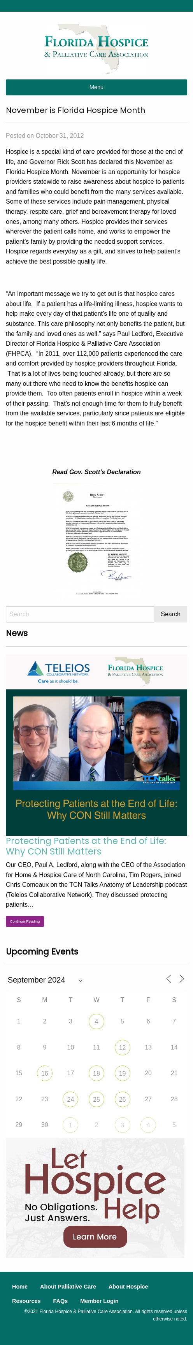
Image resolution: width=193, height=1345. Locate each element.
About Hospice (128, 1286)
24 (70, 1099)
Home (20, 1286)
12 (122, 1047)
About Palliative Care (68, 1286)
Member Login (99, 1301)
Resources (26, 1301)
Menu (96, 87)
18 (96, 1073)
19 (122, 1073)
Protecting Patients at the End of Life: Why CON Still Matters (86, 846)
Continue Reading (25, 921)
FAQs (60, 1301)
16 (44, 1073)
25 (96, 1099)
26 (122, 1099)
